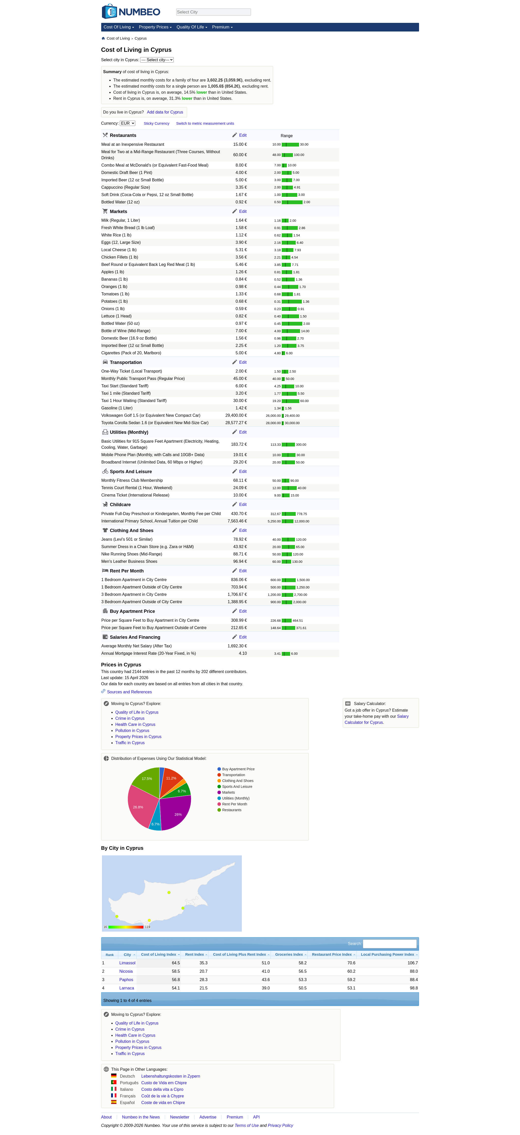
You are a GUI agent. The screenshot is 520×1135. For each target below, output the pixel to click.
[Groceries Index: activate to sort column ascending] (289, 955)
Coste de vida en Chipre (163, 1102)
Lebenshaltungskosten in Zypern (170, 1076)
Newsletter (179, 1117)
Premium (220, 27)
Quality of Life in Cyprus (137, 712)
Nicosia (125, 971)
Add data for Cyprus (165, 112)
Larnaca (126, 988)
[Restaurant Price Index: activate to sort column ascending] (332, 955)
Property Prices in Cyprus (138, 736)
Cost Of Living (117, 27)
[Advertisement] (365, 112)
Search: (382, 943)
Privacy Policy (280, 1125)
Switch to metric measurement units (205, 123)
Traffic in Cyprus (130, 743)
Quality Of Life (190, 27)
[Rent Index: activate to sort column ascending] (195, 955)
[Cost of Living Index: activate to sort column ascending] (159, 955)
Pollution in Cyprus (132, 730)
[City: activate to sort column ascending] (127, 955)
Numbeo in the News (141, 1117)
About (106, 1117)
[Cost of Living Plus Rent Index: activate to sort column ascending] (240, 955)
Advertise (207, 1117)
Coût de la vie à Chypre (162, 1096)
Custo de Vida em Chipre (164, 1083)
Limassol (127, 963)
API (256, 1117)
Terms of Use (247, 1125)
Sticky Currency (157, 123)
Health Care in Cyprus (135, 724)
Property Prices (153, 27)
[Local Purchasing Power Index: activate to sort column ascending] (387, 955)
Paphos (126, 980)
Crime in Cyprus (130, 718)
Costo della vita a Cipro (162, 1089)
